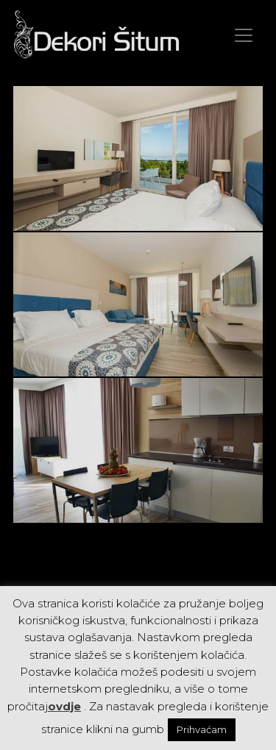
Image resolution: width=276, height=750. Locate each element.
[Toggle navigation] (243, 35)
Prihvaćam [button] (202, 729)
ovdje (64, 706)
